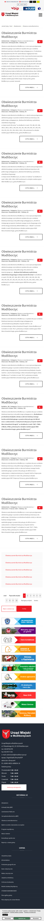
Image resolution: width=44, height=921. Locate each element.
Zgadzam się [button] (21, 918)
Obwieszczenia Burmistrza (25, 41)
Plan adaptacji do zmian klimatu (10, 900)
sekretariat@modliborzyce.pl (16, 755)
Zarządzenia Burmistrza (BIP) (9, 816)
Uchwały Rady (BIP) (7, 807)
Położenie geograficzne (8, 864)
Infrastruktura (5, 860)
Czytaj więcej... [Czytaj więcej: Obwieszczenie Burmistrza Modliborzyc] (30, 87)
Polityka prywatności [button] (30, 912)
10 (16, 600)
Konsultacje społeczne (8, 838)
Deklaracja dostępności (14, 787)
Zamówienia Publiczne (8, 812)
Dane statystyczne (7, 869)
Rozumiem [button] (36, 918)
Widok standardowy (12, 2)
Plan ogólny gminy (6, 895)
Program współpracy (7, 829)
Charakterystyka (6, 856)
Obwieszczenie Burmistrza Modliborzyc (19, 35)
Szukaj (24, 609)
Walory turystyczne (7, 873)
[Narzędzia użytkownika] (40, 41)
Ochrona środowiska (7, 882)
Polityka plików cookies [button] (16, 912)
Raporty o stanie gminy (8, 842)
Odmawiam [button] (8, 918)
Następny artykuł (26, 600)
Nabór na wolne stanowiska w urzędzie (12, 825)
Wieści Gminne (5, 834)
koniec (36, 600)
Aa (31, 2)
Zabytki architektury (7, 878)
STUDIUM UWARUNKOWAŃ (8, 891)
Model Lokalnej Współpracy (9, 886)
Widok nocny (24, 2)
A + (25, 4)
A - (18, 4)
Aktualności (4, 803)
